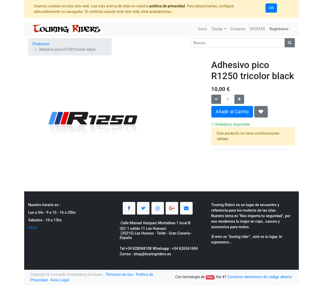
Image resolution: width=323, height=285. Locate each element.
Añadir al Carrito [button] (232, 111)
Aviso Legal (59, 280)
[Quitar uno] (216, 99)
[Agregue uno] (239, 99)
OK (271, 8)
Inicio (32, 227)
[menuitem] (202, 29)
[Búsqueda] (290, 42)
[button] (261, 112)
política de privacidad (167, 6)
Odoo (210, 277)
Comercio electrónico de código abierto (259, 277)
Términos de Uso (119, 274)
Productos (40, 44)
